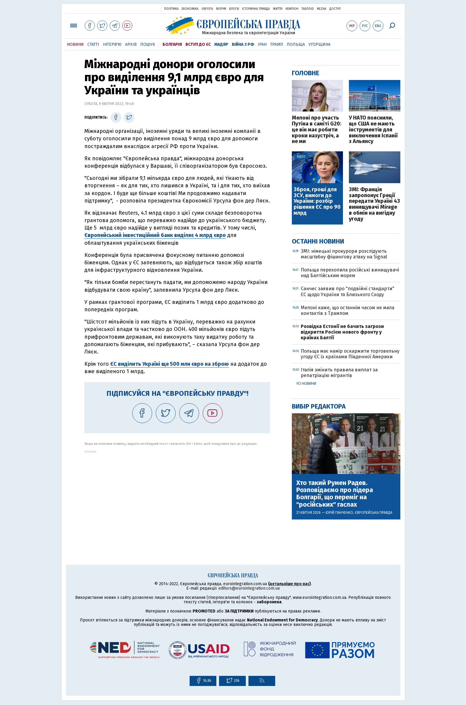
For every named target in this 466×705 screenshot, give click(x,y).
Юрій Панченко (339, 513)
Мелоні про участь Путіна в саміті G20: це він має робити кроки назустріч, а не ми (316, 130)
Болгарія (172, 44)
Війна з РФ (243, 44)
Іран (262, 44)
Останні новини (318, 241)
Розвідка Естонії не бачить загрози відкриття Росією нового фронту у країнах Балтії (342, 332)
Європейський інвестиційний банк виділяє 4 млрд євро (155, 235)
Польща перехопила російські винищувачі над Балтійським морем (350, 272)
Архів (131, 44)
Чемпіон (291, 9)
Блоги (234, 9)
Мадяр (221, 44)
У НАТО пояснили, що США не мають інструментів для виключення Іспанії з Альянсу (373, 130)
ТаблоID (307, 9)
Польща (296, 44)
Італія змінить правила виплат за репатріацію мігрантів (339, 372)
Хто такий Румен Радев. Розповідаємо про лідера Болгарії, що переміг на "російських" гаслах (334, 493)
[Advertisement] (177, 494)
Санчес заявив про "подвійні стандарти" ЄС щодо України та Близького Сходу (347, 291)
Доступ (335, 9)
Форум (221, 9)
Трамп (276, 44)
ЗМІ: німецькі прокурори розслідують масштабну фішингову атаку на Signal (344, 254)
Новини (75, 44)
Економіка (190, 9)
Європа (207, 9)
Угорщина (319, 44)
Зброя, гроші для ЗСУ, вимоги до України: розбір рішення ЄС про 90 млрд (317, 201)
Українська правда (141, 8)
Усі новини (306, 383)
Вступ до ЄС (198, 44)
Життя (277, 9)
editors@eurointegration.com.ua (249, 588)
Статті (93, 44)
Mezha (321, 9)
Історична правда (256, 9)
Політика (171, 9)
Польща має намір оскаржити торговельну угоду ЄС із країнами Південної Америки (350, 353)
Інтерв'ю (112, 44)
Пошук (147, 44)
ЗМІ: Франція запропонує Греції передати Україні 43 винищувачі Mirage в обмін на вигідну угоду (374, 204)
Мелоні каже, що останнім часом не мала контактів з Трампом (347, 310)
